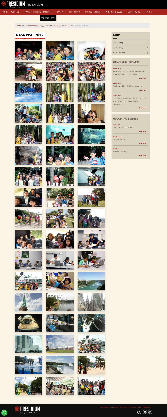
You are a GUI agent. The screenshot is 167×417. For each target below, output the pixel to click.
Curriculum (75, 12)
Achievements (135, 12)
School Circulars (93, 12)
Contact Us (31, 18)
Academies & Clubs (114, 12)
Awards (18, 18)
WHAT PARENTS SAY (106, 407)
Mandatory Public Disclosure (39, 12)
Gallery (6, 18)
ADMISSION (135, 407)
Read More (142, 78)
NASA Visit (69, 25)
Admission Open (48, 18)
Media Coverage (119, 53)
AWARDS (115, 407)
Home (4, 12)
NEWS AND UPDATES (126, 62)
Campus (61, 12)
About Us (16, 12)
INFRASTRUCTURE (125, 407)
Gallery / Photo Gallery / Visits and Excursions (43, 25)
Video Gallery (118, 48)
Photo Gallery (118, 42)
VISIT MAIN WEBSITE (146, 407)
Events (150, 12)
